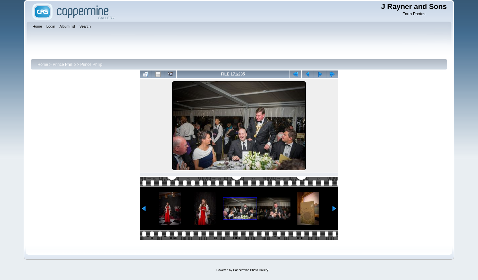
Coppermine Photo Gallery (250, 270)
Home (43, 64)
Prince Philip (91, 64)
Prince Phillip (64, 64)
